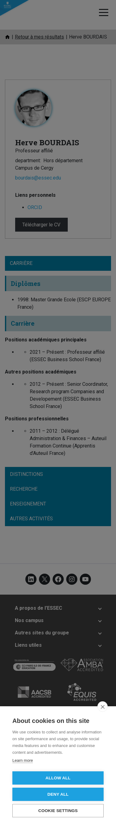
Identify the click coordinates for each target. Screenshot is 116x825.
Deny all (57, 794)
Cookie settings (58, 810)
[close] (102, 706)
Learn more (22, 760)
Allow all (58, 778)
